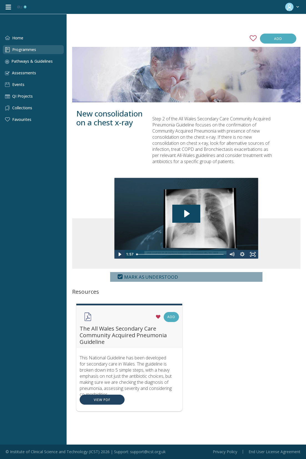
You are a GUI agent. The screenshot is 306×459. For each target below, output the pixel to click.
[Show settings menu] (239, 260)
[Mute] (229, 260)
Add (278, 38)
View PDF (85, 406)
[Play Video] (105, 260)
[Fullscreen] (250, 260)
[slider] (172, 260)
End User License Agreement (274, 452)
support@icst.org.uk (148, 451)
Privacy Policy (225, 452)
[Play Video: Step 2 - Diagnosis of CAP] (178, 217)
